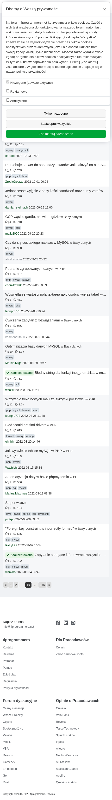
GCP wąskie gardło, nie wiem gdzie (32, 217)
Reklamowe (16, 91)
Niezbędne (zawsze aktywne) (29, 82)
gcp (18, 227)
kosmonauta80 (15, 337)
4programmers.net (33, 22)
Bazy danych (73, 217)
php (8, 176)
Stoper (10, 503)
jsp (34, 513)
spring (26, 513)
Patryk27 (11, 545)
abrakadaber (13, 259)
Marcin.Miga (13, 363)
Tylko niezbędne (56, 113)
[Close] (104, 9)
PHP (62, 269)
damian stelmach (16, 207)
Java (22, 503)
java (8, 513)
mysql (9, 150)
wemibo (10, 572)
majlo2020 (12, 233)
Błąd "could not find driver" (25, 425)
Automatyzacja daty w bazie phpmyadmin (37, 477)
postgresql (22, 150)
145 (42, 585)
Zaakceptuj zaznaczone (56, 134)
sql (17, 384)
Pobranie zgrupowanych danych (30, 269)
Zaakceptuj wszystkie (56, 123)
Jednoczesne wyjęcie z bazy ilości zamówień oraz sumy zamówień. (57, 191)
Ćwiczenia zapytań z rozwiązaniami (32, 320)
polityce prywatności (31, 71)
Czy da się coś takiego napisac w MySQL (37, 242)
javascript (43, 513)
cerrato (10, 156)
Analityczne (16, 100)
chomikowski (13, 285)
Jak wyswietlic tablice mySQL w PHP (33, 451)
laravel (26, 279)
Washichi (11, 467)
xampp (30, 436)
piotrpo (9, 519)
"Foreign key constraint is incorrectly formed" (39, 528)
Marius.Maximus (16, 493)
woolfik (9, 390)
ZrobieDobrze (14, 181)
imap (35, 410)
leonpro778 (12, 311)
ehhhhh (10, 441)
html (24, 176)
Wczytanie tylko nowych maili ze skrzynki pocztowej (45, 399)
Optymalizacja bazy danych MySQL (32, 346)
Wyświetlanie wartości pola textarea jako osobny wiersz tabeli (52, 294)
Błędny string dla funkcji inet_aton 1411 (65, 373)
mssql (15, 566)
